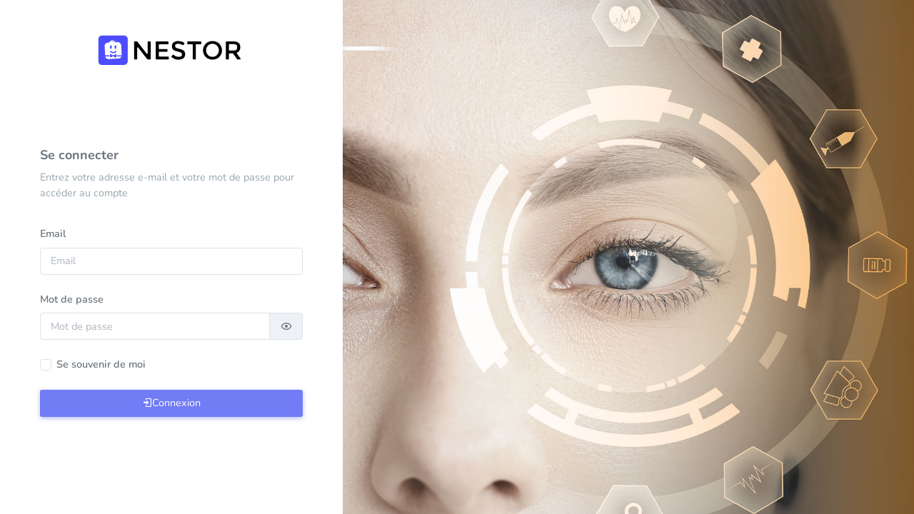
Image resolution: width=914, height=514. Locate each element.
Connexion (171, 402)
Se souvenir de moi (101, 364)
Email (53, 233)
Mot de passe (72, 299)
